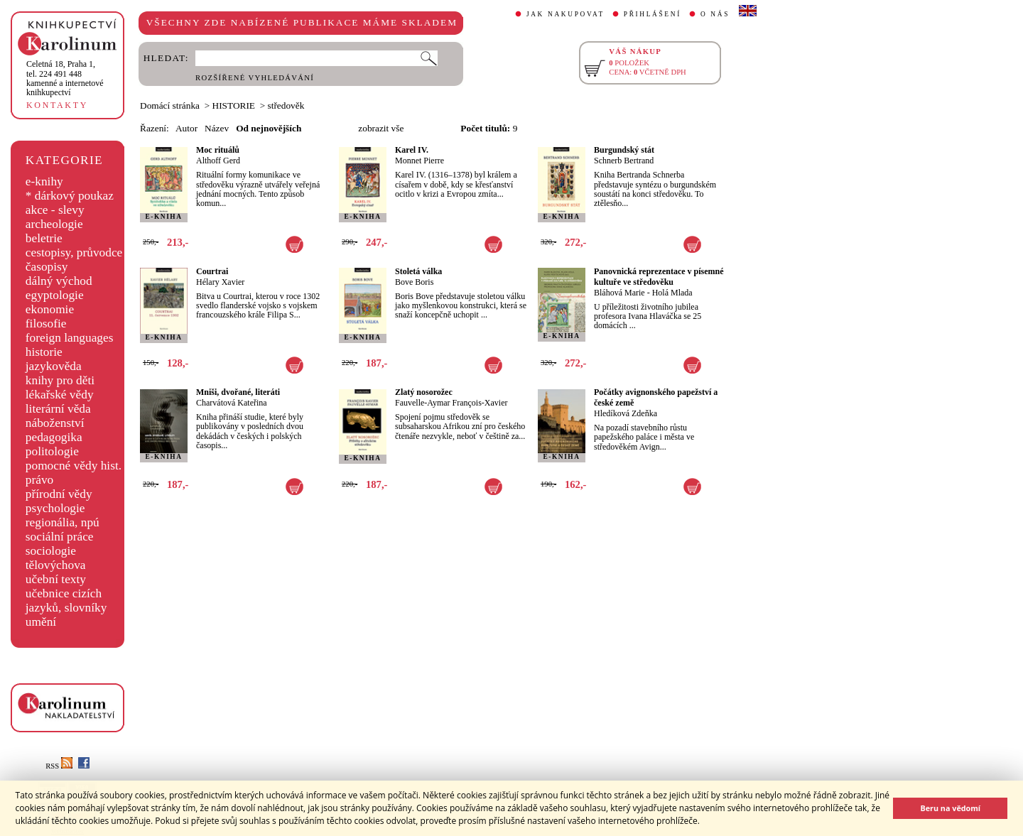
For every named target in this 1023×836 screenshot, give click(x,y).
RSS (58, 766)
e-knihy (44, 181)
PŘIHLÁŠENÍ (652, 14)
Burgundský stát (624, 150)
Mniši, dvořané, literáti (238, 392)
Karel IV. (411, 150)
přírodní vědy (59, 494)
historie (44, 352)
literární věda (58, 409)
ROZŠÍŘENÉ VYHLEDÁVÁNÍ (254, 78)
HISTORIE (233, 105)
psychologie (55, 508)
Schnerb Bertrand (624, 160)
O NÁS (715, 14)
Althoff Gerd (218, 160)
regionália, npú (62, 522)
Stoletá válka (418, 271)
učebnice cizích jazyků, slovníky (66, 600)
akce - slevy (55, 210)
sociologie (51, 551)
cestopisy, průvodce (74, 252)
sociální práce (60, 536)
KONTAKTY (57, 105)
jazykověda (54, 366)
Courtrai (212, 271)
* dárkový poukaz (70, 195)
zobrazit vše (381, 128)
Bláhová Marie (619, 293)
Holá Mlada (672, 293)
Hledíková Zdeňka (625, 413)
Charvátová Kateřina (231, 403)
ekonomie (50, 309)
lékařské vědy (60, 394)
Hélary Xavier (220, 282)
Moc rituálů (217, 150)
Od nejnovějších (268, 128)
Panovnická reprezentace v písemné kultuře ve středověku (659, 276)
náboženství (55, 423)
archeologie (54, 224)
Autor (186, 128)
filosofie (46, 323)
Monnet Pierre (419, 160)
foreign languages (70, 337)
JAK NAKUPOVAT (565, 14)
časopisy (47, 266)
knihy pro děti (60, 380)
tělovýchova (56, 565)
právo (39, 480)
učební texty (56, 579)
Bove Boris (414, 282)
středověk (286, 105)
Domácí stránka (170, 105)
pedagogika (54, 437)
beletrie (44, 238)
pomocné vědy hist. (73, 465)
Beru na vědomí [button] (950, 808)
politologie (52, 451)
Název (217, 128)
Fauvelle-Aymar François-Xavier (451, 403)
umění (41, 622)
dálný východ (59, 281)
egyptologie (55, 295)
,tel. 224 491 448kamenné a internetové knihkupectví (65, 78)
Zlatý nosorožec (424, 392)
